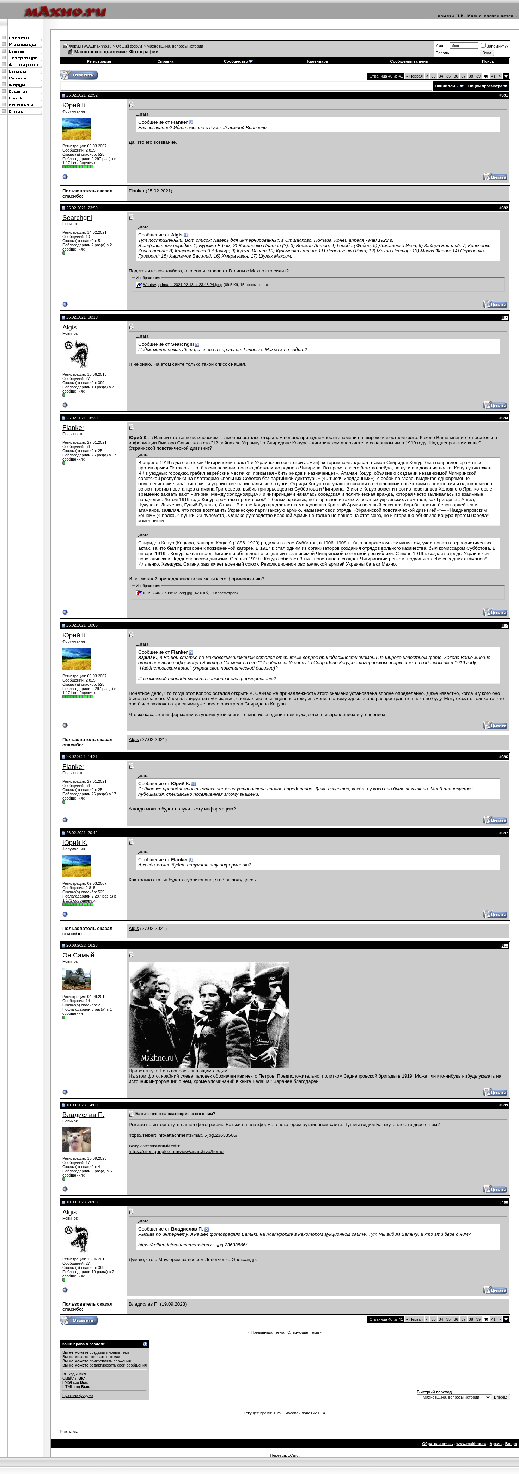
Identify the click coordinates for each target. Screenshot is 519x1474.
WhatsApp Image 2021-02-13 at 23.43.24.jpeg (182, 285)
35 (448, 76)
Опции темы (446, 86)
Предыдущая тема (267, 1332)
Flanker (136, 190)
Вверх (511, 1444)
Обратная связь (437, 1444)
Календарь (317, 61)
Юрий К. (74, 105)
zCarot (293, 1455)
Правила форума (77, 1395)
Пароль (442, 53)
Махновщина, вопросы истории (175, 46)
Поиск (488, 61)
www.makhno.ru (471, 1444)
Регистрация (99, 61)
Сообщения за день (409, 61)
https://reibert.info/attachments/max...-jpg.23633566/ (183, 1135)
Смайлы (69, 1378)
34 (441, 76)
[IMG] (67, 1382)
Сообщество (238, 61)
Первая (414, 76)
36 (456, 76)
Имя (439, 45)
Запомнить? (494, 46)
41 (493, 76)
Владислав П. (83, 1114)
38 (471, 76)
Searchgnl (77, 217)
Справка (165, 61)
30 (433, 76)
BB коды (70, 1374)
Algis (69, 327)
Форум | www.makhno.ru (90, 46)
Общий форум (129, 46)
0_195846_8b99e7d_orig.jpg (167, 593)
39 (478, 76)
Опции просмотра (485, 86)
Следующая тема (303, 1332)
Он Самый (78, 955)
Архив (496, 1444)
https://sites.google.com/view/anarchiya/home (176, 1151)
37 (463, 76)
